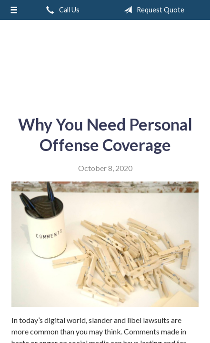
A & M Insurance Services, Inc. (105, 64)
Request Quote (152, 10)
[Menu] (14, 10)
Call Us (61, 10)
